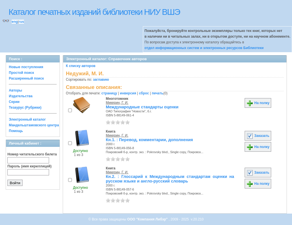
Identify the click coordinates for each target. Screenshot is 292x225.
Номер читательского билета (32, 154)
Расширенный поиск (26, 78)
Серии (14, 102)
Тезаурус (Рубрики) (25, 108)
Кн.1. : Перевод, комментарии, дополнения (149, 139)
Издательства (21, 96)
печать (157, 93)
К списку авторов (81, 66)
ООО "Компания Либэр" (148, 219)
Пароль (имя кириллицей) (29, 166)
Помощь (16, 131)
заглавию (101, 80)
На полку (257, 103)
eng (15, 22)
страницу (109, 93)
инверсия (128, 93)
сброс (144, 93)
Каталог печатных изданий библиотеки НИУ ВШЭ (94, 12)
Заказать (257, 136)
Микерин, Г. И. (117, 103)
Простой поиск (21, 73)
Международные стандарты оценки (142, 107)
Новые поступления (26, 67)
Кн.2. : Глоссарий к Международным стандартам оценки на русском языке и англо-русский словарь (170, 178)
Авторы (15, 90)
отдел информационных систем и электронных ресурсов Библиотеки (204, 48)
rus (21, 22)
